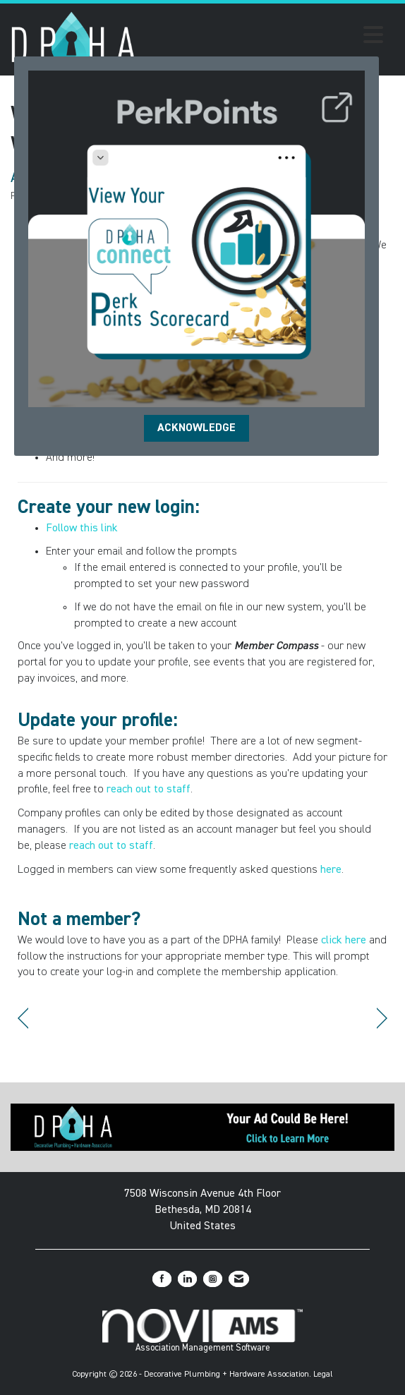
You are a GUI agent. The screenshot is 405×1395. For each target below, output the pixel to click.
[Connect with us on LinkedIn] (187, 1279)
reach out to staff (149, 789)
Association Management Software (202, 1331)
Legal (323, 1374)
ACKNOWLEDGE (196, 428)
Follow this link (82, 528)
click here (343, 940)
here (330, 870)
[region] (382, 1018)
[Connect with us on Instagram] (212, 1279)
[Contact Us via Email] (239, 1279)
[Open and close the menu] (263, 37)
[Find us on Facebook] (161, 1279)
